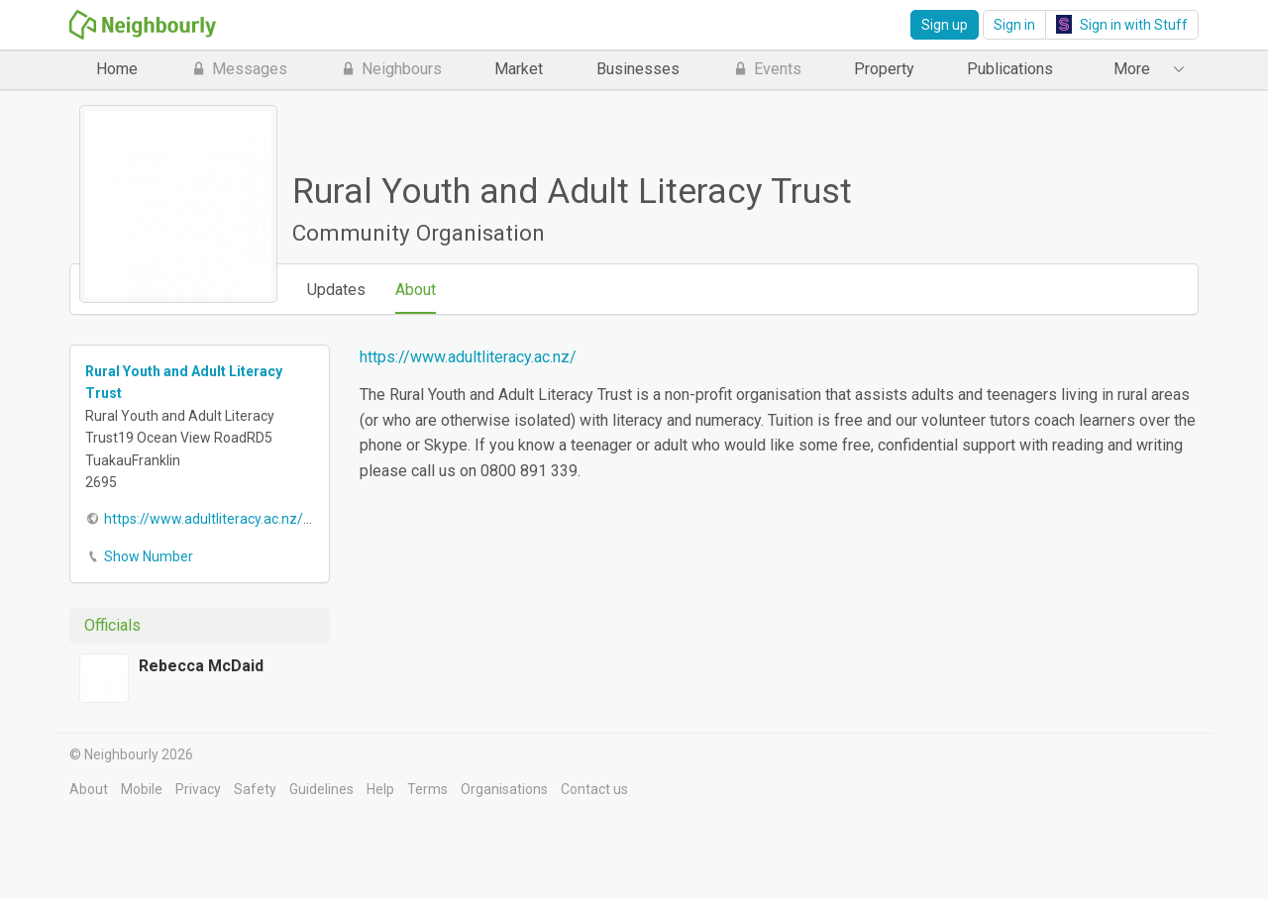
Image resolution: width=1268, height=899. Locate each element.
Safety (255, 789)
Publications (1010, 68)
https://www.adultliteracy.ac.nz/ (468, 357)
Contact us (594, 789)
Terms (427, 789)
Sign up (944, 25)
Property (884, 68)
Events (766, 68)
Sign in (1014, 25)
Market (518, 68)
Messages (238, 68)
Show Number (148, 556)
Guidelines (321, 789)
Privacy (198, 789)
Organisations (504, 789)
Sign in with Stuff (1122, 24)
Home (117, 68)
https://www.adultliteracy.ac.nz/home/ (225, 519)
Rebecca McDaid (201, 665)
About (415, 289)
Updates (336, 289)
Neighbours (391, 68)
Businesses (638, 68)
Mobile (141, 789)
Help (380, 789)
